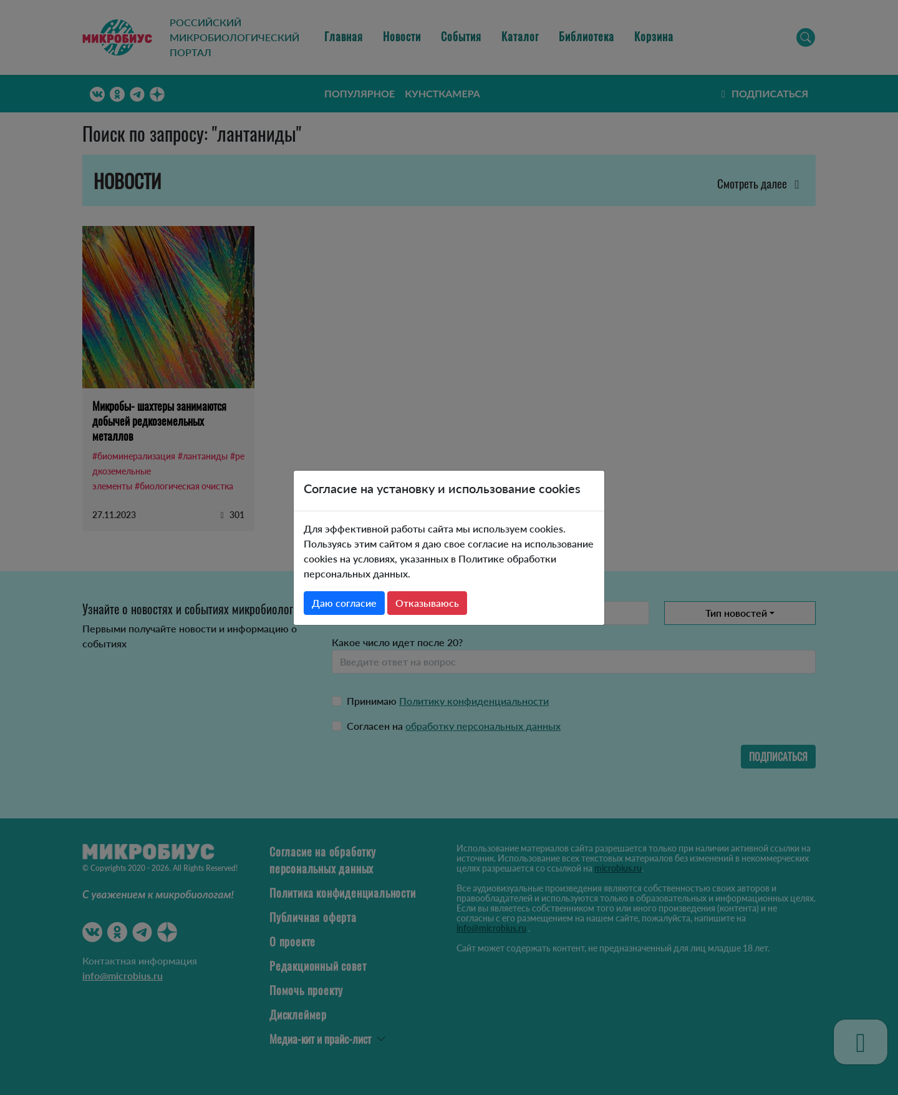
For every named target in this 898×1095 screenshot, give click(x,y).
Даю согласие (344, 603)
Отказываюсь (427, 603)
